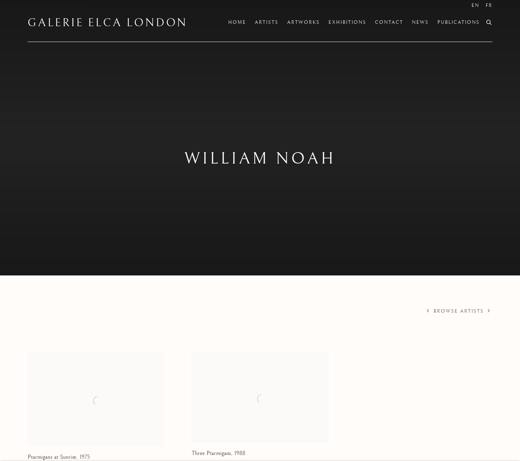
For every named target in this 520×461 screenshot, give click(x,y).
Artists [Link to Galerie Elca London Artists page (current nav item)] (266, 22)
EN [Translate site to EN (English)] (475, 5)
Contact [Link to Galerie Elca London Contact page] (389, 22)
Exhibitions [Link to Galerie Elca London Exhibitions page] (347, 22)
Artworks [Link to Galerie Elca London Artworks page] (303, 22)
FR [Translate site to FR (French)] (489, 5)
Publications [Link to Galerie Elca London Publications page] (458, 22)
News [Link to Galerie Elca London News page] (420, 22)
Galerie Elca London (107, 23)
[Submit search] (489, 21)
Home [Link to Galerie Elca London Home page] (237, 22)
